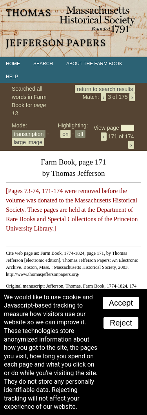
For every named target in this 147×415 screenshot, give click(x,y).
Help (12, 76)
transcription (29, 134)
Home (13, 63)
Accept (121, 303)
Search (43, 63)
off (80, 134)
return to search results (105, 89)
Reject (121, 322)
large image (28, 142)
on (65, 134)
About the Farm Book (94, 63)
